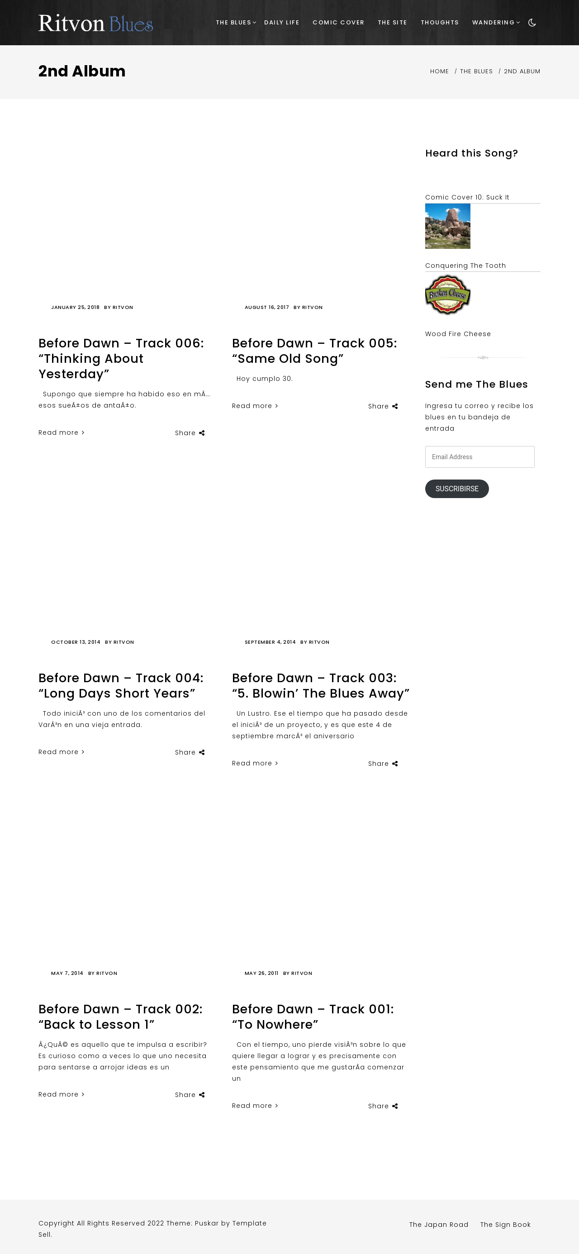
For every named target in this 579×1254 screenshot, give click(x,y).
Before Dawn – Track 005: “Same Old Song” (314, 351)
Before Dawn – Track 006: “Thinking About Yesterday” (121, 358)
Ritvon (123, 307)
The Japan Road (439, 1224)
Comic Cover (339, 22)
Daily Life (281, 22)
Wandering (493, 22)
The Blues (234, 22)
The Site (393, 22)
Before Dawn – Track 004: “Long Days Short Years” (121, 686)
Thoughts (440, 22)
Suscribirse (457, 488)
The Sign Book (505, 1224)
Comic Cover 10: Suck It (467, 197)
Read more (61, 432)
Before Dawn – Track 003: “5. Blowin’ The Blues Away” (321, 686)
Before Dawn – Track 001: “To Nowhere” (313, 1017)
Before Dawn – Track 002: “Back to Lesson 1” (120, 1017)
